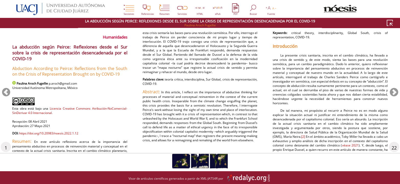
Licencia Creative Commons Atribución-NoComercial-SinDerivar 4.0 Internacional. (69, 113)
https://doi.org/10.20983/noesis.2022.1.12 (56, 138)
